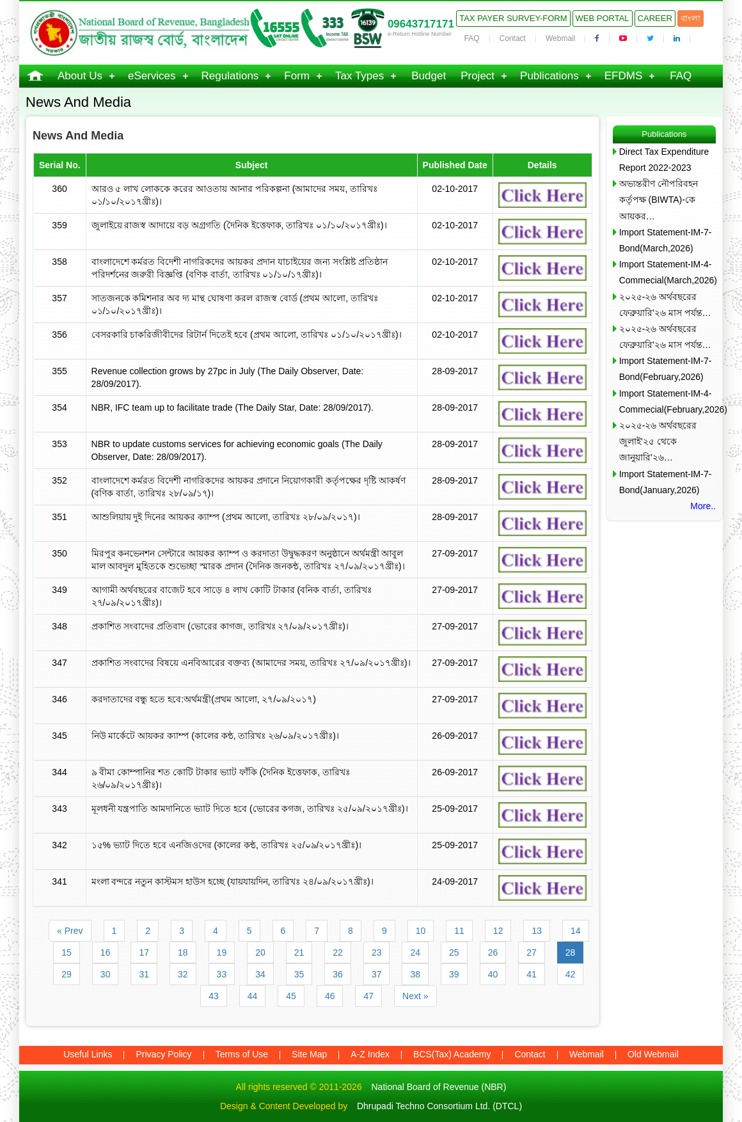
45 (291, 996)
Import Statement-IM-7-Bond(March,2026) (665, 240)
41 (531, 974)
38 (415, 974)
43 (214, 996)
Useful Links (87, 1054)
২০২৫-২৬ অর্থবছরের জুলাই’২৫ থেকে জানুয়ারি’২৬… (658, 441)
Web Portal (602, 18)
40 (493, 974)
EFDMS (623, 76)
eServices (152, 76)
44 (253, 996)
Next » (415, 996)
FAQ (472, 38)
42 (570, 974)
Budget (428, 76)
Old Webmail (653, 1054)
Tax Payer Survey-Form (513, 18)
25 (454, 952)
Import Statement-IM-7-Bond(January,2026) (665, 482)
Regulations (230, 76)
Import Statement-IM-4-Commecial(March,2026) (667, 272)
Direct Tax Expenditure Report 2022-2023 (664, 159)
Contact (513, 38)
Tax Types (359, 76)
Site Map (309, 1054)
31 (144, 974)
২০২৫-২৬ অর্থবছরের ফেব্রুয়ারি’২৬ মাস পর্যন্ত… (665, 305)
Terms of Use (242, 1054)
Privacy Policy (163, 1054)
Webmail (560, 38)
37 (377, 974)
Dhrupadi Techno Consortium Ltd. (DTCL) (439, 1106)
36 (338, 974)
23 (377, 952)
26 (493, 952)
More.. (703, 506)
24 (415, 952)
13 (537, 931)
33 (222, 974)
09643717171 (421, 24)
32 (183, 974)
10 (421, 931)
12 (498, 931)
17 (144, 952)
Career (655, 18)
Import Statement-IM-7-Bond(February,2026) (665, 369)
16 (105, 952)
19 (222, 952)
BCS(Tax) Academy (452, 1054)
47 (368, 996)
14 (576, 931)
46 (330, 996)
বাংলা (690, 18)
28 (570, 952)
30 (105, 974)
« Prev (70, 931)
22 (338, 952)
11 (459, 931)
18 (183, 952)
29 (66, 974)
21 (299, 952)
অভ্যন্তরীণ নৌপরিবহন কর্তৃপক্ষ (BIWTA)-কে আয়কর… (658, 199)
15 (66, 952)
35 (299, 974)
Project (477, 76)
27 (531, 952)
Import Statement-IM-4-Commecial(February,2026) (667, 401)
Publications (549, 76)
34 (260, 974)
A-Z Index (370, 1054)
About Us (80, 76)
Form (297, 76)
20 (260, 952)
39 (454, 974)
